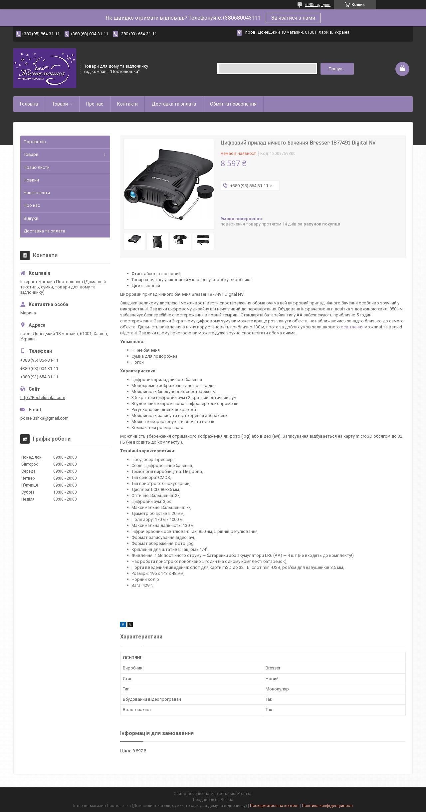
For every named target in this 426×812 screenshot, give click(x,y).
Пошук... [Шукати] (336, 68)
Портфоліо (35, 141)
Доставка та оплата (174, 104)
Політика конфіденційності (327, 805)
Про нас (94, 104)
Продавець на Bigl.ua (213, 799)
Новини (31, 180)
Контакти (127, 104)
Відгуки (31, 218)
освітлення (352, 326)
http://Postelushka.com (42, 397)
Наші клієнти (37, 192)
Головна (29, 104)
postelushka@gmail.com (44, 418)
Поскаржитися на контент (274, 805)
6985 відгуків (317, 4)
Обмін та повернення (233, 104)
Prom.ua (245, 793)
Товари (60, 104)
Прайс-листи (37, 167)
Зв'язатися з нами (293, 18)
